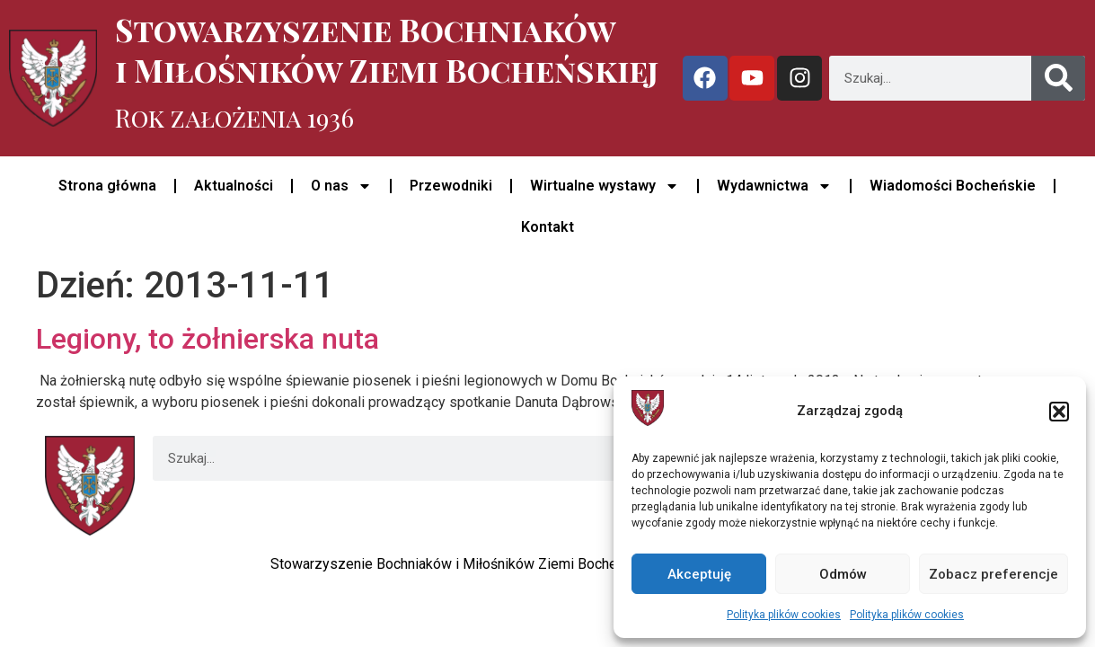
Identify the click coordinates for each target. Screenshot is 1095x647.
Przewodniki (451, 185)
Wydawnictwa (774, 186)
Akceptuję (699, 574)
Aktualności (233, 185)
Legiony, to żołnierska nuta (207, 339)
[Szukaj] (1058, 78)
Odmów (843, 574)
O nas (341, 186)
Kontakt (547, 226)
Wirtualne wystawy (604, 186)
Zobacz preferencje (993, 574)
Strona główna (107, 185)
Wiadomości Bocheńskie (953, 185)
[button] (1059, 412)
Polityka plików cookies (784, 614)
